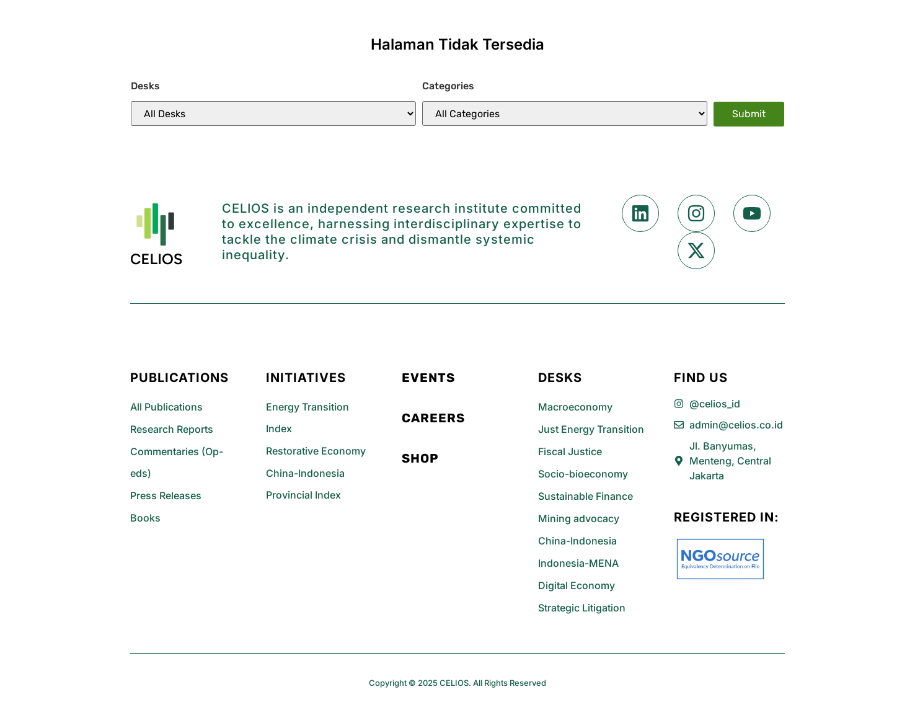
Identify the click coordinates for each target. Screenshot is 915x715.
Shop (420, 458)
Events (428, 377)
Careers (433, 418)
